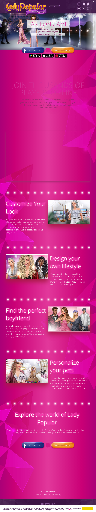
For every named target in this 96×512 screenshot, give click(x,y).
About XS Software (48, 491)
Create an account (63, 50)
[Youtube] (89, 4)
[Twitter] (83, 8)
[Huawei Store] (61, 56)
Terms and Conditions (43, 494)
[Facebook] (79, 4)
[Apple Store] (48, 56)
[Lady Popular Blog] (89, 8)
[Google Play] (35, 56)
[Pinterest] (79, 8)
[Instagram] (83, 4)
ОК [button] (87, 508)
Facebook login (33, 50)
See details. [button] (68, 510)
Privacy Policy (56, 494)
